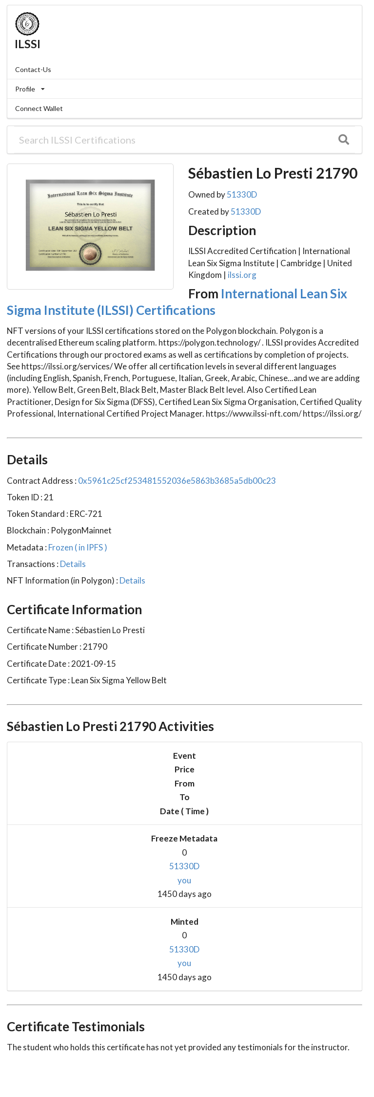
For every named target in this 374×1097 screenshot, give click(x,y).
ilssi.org (242, 275)
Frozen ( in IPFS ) (77, 547)
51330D (242, 194)
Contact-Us (33, 69)
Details (72, 564)
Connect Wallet (39, 108)
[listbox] (184, 89)
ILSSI (27, 44)
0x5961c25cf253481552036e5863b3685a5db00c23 (176, 480)
